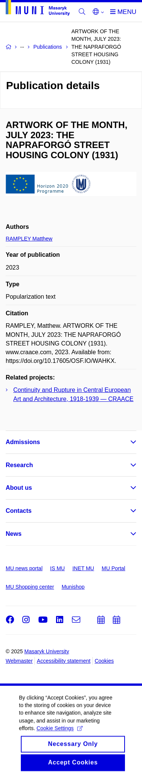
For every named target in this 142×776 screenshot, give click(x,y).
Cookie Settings (59, 733)
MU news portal (24, 568)
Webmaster (19, 661)
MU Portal (113, 568)
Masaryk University (46, 651)
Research (19, 465)
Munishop (73, 587)
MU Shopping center (30, 587)
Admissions (23, 442)
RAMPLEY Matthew (29, 239)
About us (19, 487)
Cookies (104, 661)
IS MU (57, 568)
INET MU (83, 568)
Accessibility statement (64, 661)
